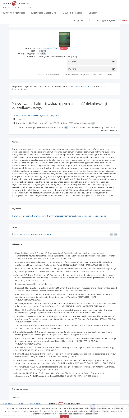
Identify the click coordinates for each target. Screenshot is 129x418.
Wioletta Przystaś (50, 115)
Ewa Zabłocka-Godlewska (28, 115)
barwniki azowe (39, 216)
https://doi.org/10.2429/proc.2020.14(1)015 (32, 234)
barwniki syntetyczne (21, 216)
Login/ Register (106, 20)
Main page (7, 403)
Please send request (81, 86)
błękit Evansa (53, 216)
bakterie (79, 216)
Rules (20, 403)
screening (88, 216)
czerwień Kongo (67, 216)
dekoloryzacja (99, 216)
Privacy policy (35, 403)
